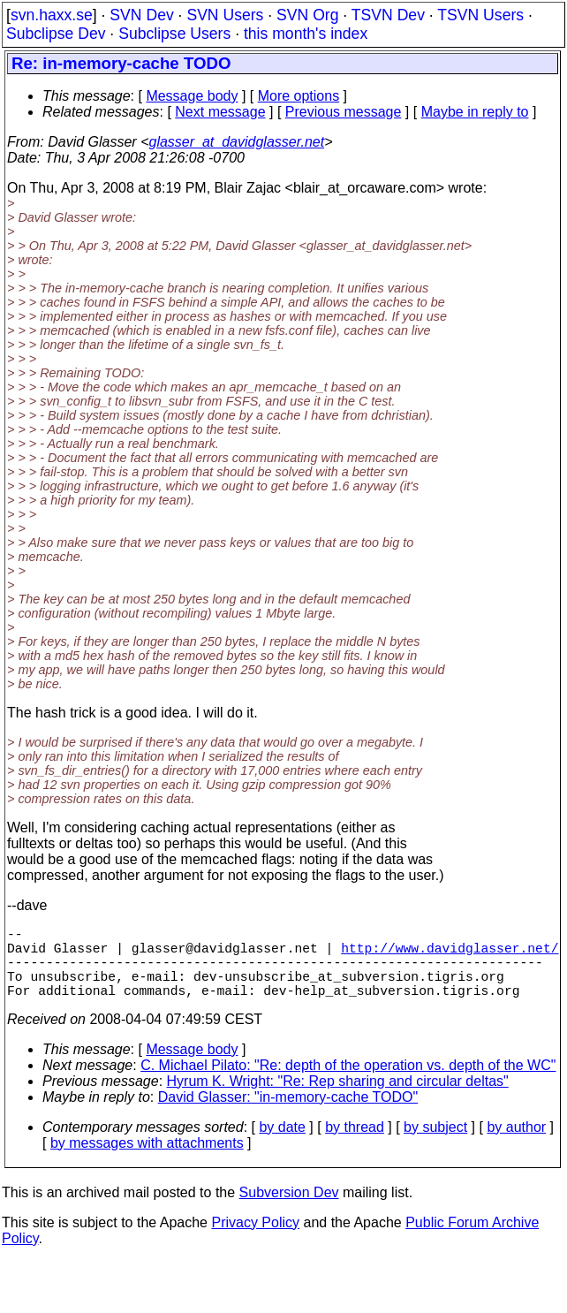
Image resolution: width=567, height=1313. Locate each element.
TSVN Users (480, 15)
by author (516, 1144)
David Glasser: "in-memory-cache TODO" (288, 1114)
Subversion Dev (289, 1210)
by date (282, 1144)
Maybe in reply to (475, 111)
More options (299, 95)
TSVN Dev (388, 15)
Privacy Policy (255, 1240)
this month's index (305, 33)
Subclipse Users (174, 33)
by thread (354, 1144)
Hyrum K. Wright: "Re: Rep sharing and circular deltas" (338, 1098)
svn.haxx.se (52, 15)
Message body (192, 95)
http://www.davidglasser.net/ (449, 954)
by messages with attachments (147, 1160)
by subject (435, 1144)
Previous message (343, 111)
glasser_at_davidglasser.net (236, 141)
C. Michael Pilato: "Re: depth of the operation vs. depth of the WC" (348, 1082)
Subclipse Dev (55, 33)
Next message (220, 111)
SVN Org (307, 15)
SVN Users (224, 15)
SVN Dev (141, 15)
